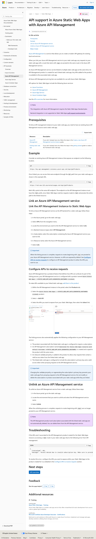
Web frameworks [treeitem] (13, 45)
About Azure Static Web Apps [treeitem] (13, 29)
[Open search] (87, 2)
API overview (34, 472)
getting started (77, 145)
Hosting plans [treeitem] (9, 33)
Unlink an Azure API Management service (42, 46)
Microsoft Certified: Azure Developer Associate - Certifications (47, 514)
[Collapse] (23, 12)
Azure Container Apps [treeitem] (11, 83)
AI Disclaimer (5, 538)
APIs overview (38, 99)
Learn (30, 14)
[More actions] (91, 13)
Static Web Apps (46, 14)
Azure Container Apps (39, 95)
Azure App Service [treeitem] (10, 79)
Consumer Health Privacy (52, 538)
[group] (61, 451)
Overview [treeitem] (8, 69)
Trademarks (76, 538)
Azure (37, 14)
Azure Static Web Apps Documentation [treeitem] (10, 22)
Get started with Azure (86, 7)
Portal (75, 7)
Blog (24, 538)
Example (32, 41)
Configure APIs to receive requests (66, 462)
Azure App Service (38, 92)
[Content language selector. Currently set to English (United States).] (10, 533)
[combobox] (12, 16)
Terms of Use (67, 538)
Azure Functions (37, 87)
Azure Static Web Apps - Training (38, 505)
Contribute (32, 538)
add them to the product (71, 283)
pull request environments (76, 113)
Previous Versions (16, 538)
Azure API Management (36, 54)
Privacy (40, 538)
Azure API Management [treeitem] (12, 76)
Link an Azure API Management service (41, 43)
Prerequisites (34, 38)
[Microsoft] (3, 2)
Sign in (92, 2)
